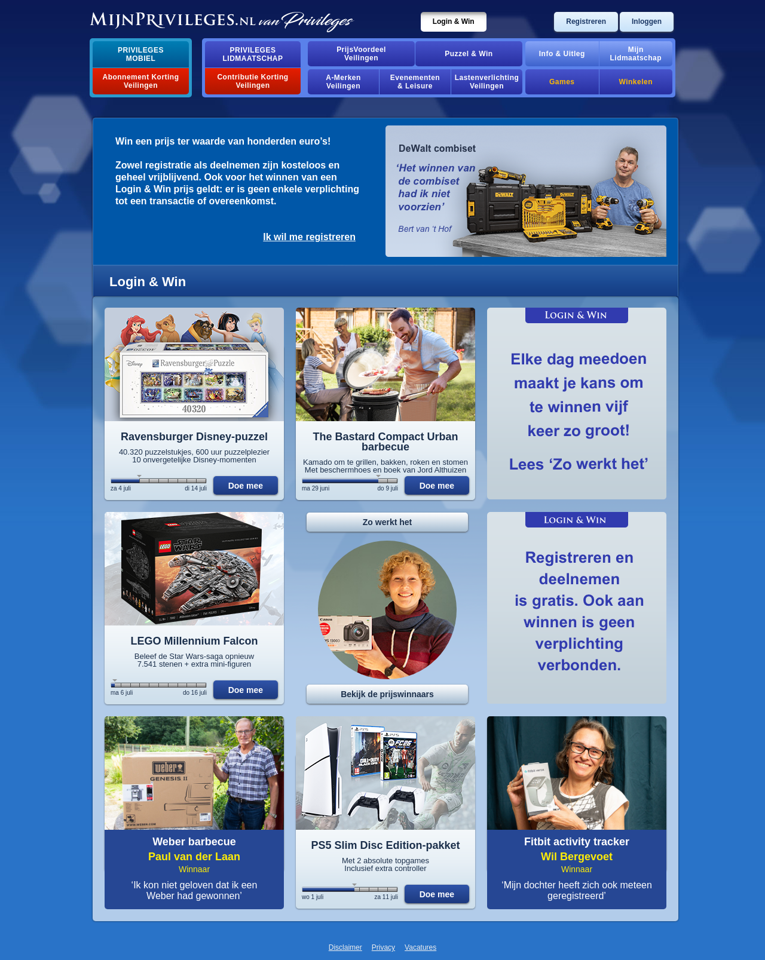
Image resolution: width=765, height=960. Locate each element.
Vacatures (420, 947)
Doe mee (245, 485)
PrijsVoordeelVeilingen (361, 53)
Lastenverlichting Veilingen (487, 81)
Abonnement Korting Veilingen (141, 81)
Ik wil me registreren (309, 237)
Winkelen (636, 82)
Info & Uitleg (562, 54)
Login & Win (454, 21)
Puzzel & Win (468, 54)
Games (561, 82)
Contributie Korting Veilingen (252, 81)
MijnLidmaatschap (636, 53)
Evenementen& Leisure (415, 81)
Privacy (383, 947)
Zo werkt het (387, 522)
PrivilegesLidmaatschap (253, 54)
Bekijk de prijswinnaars (387, 694)
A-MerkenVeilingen (343, 81)
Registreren (586, 21)
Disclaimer (345, 947)
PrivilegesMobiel (141, 54)
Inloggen (647, 21)
